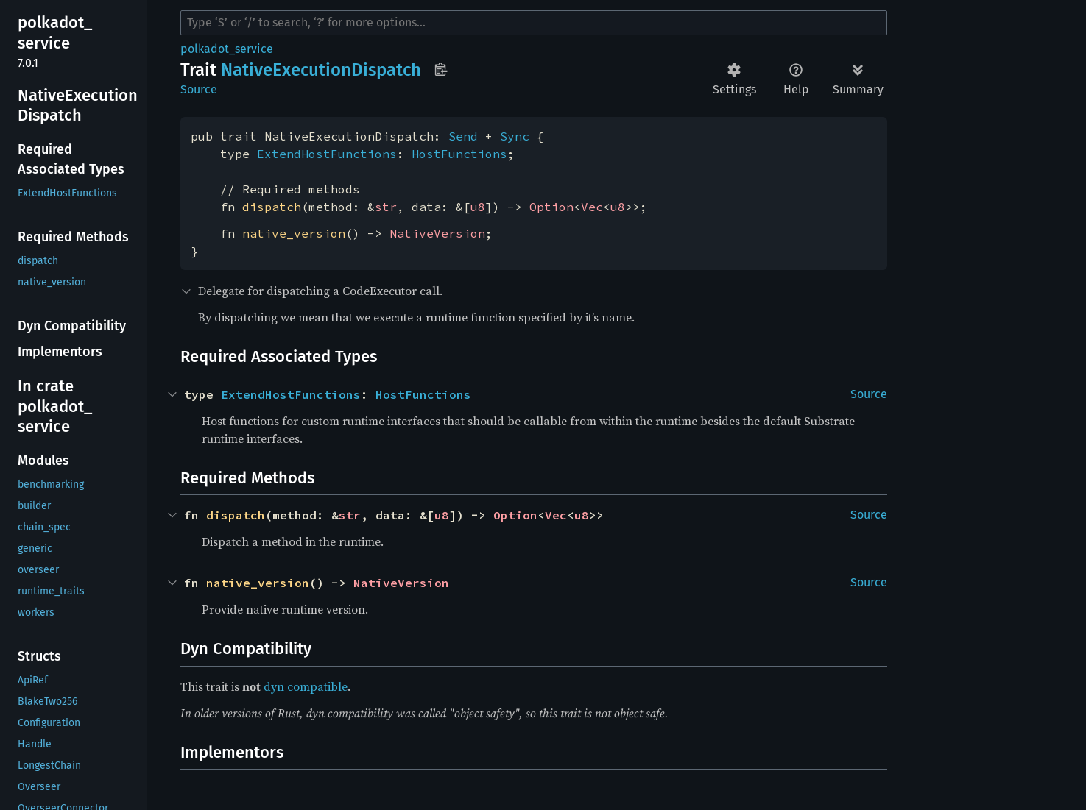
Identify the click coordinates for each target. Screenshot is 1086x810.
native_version (293, 233)
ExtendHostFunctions (327, 153)
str (386, 206)
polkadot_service (226, 49)
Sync (514, 136)
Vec (592, 206)
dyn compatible (306, 686)
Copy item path (441, 69)
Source (198, 89)
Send (463, 136)
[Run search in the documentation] (533, 22)
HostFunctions (459, 153)
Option (551, 206)
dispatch (271, 206)
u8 (477, 206)
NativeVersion (437, 233)
